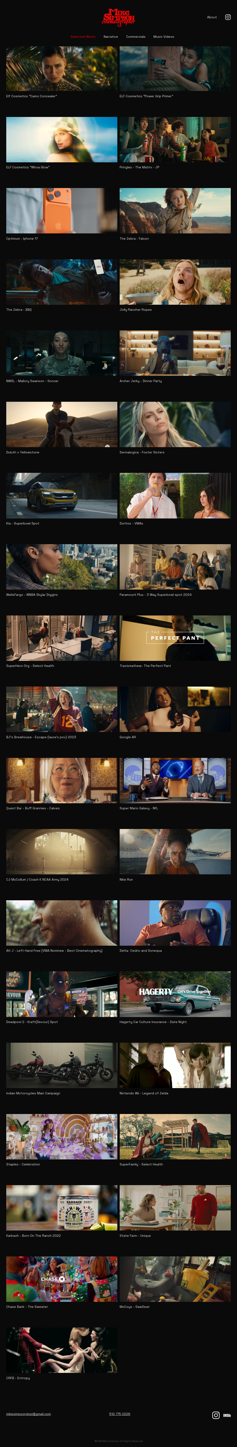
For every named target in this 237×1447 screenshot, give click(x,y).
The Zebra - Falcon (134, 239)
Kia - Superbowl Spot (22, 523)
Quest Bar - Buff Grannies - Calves (33, 808)
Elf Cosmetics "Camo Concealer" (31, 96)
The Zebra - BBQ (19, 310)
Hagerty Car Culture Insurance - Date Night (153, 1022)
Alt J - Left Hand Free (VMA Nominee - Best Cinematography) (54, 951)
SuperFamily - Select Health (141, 1164)
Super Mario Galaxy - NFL (139, 808)
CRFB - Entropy (18, 1378)
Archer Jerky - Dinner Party (141, 381)
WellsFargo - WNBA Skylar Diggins (32, 595)
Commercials (136, 37)
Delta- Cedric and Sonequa (141, 951)
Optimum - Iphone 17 (22, 239)
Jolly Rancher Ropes (136, 310)
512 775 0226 (119, 1414)
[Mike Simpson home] (118, 17)
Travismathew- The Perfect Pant (145, 666)
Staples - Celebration (23, 1164)
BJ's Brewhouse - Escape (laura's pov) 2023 (41, 737)
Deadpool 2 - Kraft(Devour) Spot (32, 1022)
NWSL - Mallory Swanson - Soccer (32, 381)
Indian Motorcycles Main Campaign (33, 1093)
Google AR (128, 737)
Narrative (111, 37)
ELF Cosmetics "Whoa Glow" (28, 167)
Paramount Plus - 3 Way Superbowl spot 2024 (156, 595)
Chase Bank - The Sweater (27, 1307)
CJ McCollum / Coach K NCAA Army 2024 (37, 880)
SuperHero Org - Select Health (30, 666)
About (212, 17)
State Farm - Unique (135, 1236)
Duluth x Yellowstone (22, 452)
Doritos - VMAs (131, 523)
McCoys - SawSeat (135, 1307)
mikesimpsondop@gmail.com (28, 1414)
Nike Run (126, 880)
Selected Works (83, 37)
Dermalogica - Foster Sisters (142, 452)
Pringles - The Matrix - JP (139, 167)
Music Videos (163, 37)
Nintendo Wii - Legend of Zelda (144, 1093)
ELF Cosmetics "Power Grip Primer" (146, 96)
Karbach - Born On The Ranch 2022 (33, 1236)
